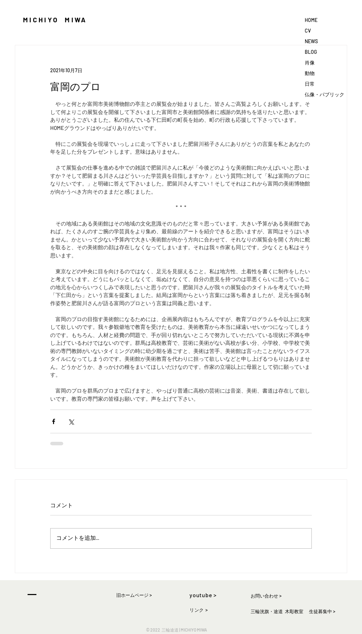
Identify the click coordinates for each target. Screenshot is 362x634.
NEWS (311, 41)
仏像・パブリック (324, 94)
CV (308, 31)
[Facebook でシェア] (53, 421)
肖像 (310, 62)
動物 (310, 73)
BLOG (311, 52)
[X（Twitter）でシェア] (71, 421)
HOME (311, 20)
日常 (310, 84)
